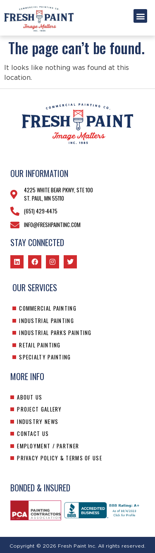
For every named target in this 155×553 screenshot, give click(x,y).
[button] (140, 16)
